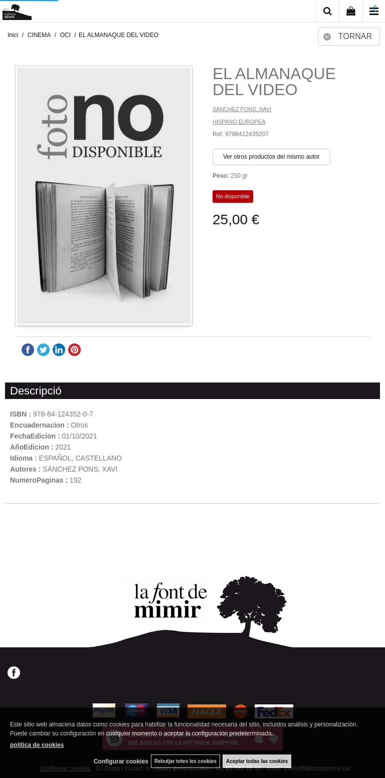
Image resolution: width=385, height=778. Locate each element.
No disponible (233, 196)
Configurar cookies (121, 761)
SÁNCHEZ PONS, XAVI (242, 109)
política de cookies (37, 744)
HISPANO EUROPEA (239, 122)
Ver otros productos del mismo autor (271, 156)
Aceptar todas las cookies (257, 761)
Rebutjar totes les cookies (185, 761)
